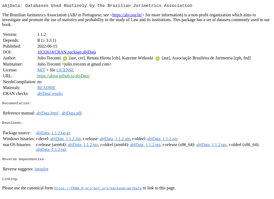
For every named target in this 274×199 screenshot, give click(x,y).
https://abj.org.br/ (127, 16)
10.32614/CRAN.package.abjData (66, 53)
